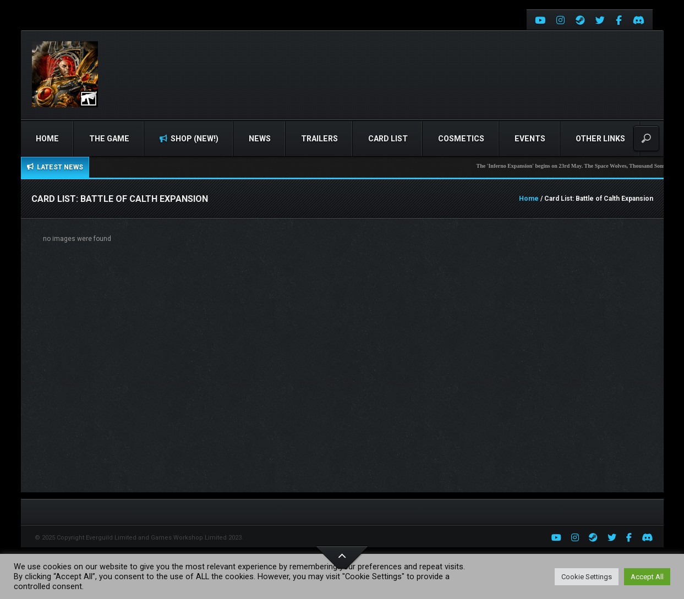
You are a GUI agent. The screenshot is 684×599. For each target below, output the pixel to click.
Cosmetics (461, 138)
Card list (388, 138)
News (260, 138)
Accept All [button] (647, 577)
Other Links (600, 138)
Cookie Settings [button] (586, 577)
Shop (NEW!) (189, 138)
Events (530, 138)
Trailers (319, 138)
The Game (109, 138)
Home (47, 138)
